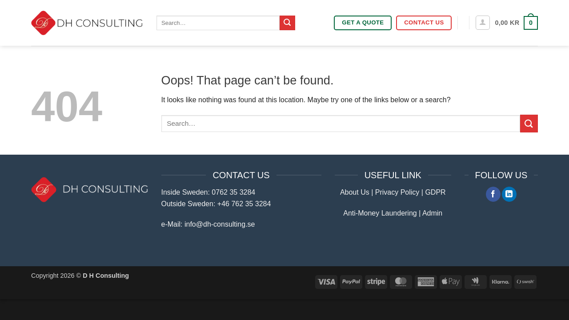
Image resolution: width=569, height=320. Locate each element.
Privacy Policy (397, 192)
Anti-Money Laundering (380, 213)
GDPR (435, 192)
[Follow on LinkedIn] (509, 194)
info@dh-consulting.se (219, 224)
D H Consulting (106, 275)
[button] (483, 23)
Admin (432, 213)
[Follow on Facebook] (493, 194)
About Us (354, 192)
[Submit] (287, 23)
